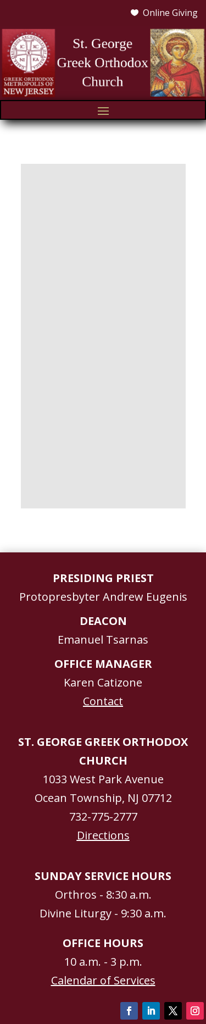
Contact (103, 701)
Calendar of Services (103, 980)
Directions (103, 835)
